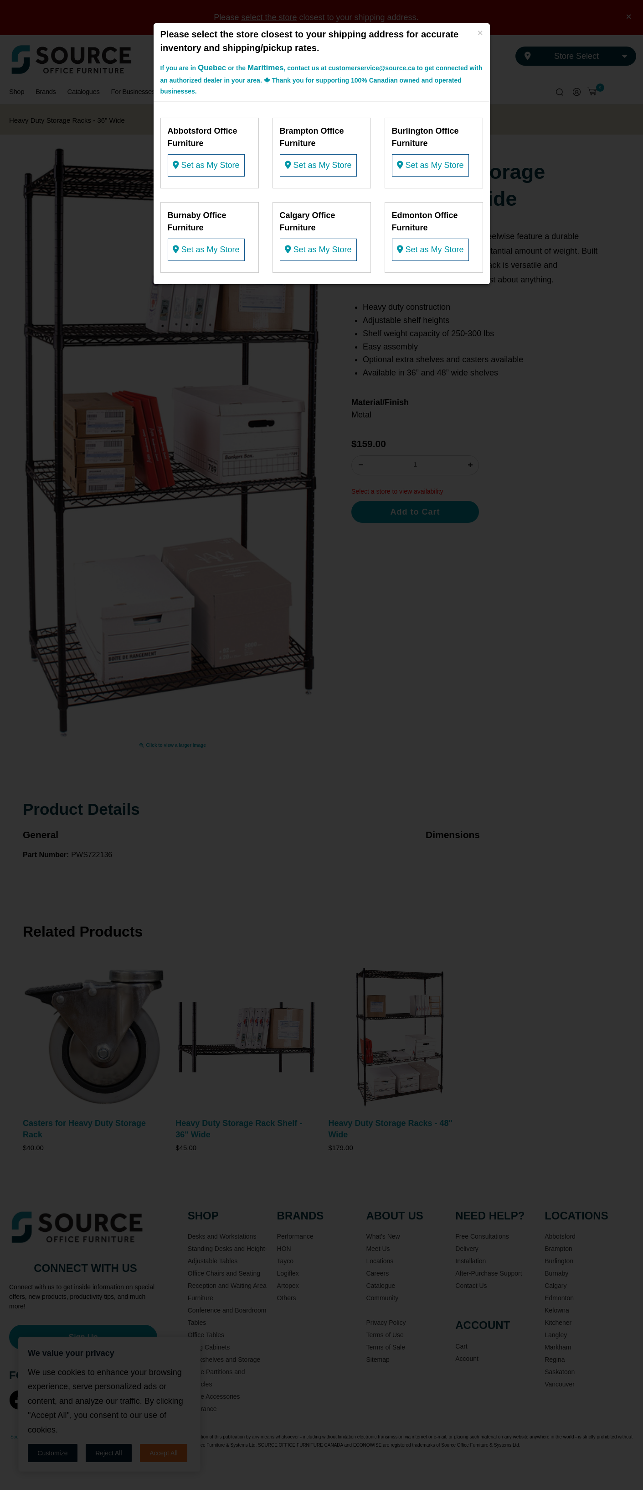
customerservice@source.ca (371, 68)
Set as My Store (206, 165)
